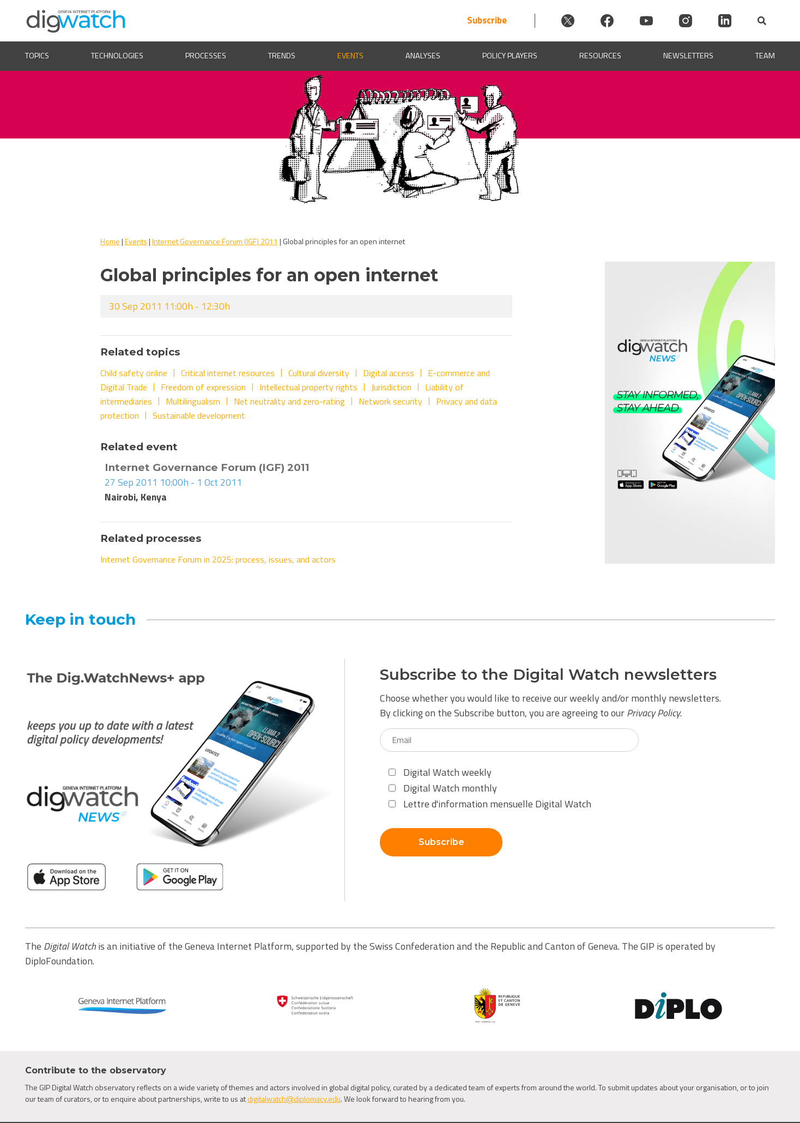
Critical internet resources (228, 372)
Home (110, 241)
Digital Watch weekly (440, 772)
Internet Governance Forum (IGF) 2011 (215, 241)
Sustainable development (199, 415)
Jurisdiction (391, 387)
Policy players (509, 56)
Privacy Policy (653, 712)
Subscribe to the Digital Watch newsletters (548, 674)
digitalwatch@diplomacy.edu (294, 1098)
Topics (37, 56)
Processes (205, 56)
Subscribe (487, 20)
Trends (281, 56)
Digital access (388, 372)
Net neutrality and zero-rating (289, 401)
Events (350, 56)
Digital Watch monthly (443, 788)
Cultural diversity (318, 372)
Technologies (117, 56)
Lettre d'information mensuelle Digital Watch (490, 803)
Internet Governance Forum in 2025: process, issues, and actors (218, 559)
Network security (390, 401)
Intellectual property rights (308, 387)
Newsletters (688, 56)
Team (765, 56)
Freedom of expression (203, 387)
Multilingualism (193, 401)
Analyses (422, 56)
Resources (600, 56)
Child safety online (133, 372)
